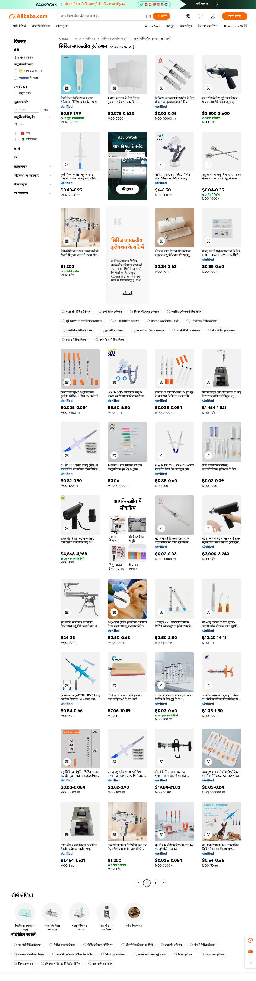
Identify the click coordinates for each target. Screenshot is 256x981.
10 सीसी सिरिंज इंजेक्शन (27, 945)
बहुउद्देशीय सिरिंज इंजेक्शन (76, 311)
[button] (67, 88)
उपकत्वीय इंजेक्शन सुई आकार (149, 954)
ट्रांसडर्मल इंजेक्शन (171, 945)
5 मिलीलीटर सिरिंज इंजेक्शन (201, 321)
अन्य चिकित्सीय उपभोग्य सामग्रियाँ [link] (152, 38)
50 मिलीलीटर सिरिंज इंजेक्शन (147, 330)
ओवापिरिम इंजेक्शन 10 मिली (137, 945)
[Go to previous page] (138, 883)
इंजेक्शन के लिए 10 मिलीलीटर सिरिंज (60, 963)
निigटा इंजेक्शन (23, 963)
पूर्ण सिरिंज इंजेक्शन (111, 330)
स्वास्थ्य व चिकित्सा (85, 38)
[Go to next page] (164, 883)
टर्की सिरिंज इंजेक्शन (110, 311)
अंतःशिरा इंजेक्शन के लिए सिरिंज (184, 311)
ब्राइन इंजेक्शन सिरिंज (100, 963)
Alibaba (63, 38)
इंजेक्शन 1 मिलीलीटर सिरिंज (29, 954)
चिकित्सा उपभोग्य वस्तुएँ (114, 38)
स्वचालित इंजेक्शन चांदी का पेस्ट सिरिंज (72, 954)
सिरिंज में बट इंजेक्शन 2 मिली (162, 321)
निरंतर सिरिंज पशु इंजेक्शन (144, 311)
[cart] (201, 17)
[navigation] (32, 461)
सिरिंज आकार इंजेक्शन (62, 945)
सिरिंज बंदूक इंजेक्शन (113, 954)
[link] (250, 940)
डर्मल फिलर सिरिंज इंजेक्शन (110, 339)
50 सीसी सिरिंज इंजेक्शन (186, 330)
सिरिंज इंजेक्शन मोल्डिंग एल (98, 945)
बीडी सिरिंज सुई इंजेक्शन (221, 330)
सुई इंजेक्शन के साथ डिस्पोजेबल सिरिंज (82, 321)
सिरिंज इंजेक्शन (183, 954)
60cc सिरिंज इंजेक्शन (74, 339)
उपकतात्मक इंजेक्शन (213, 954)
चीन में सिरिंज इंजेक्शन (202, 945)
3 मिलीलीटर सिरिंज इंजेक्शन (77, 330)
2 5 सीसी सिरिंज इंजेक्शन (124, 321)
